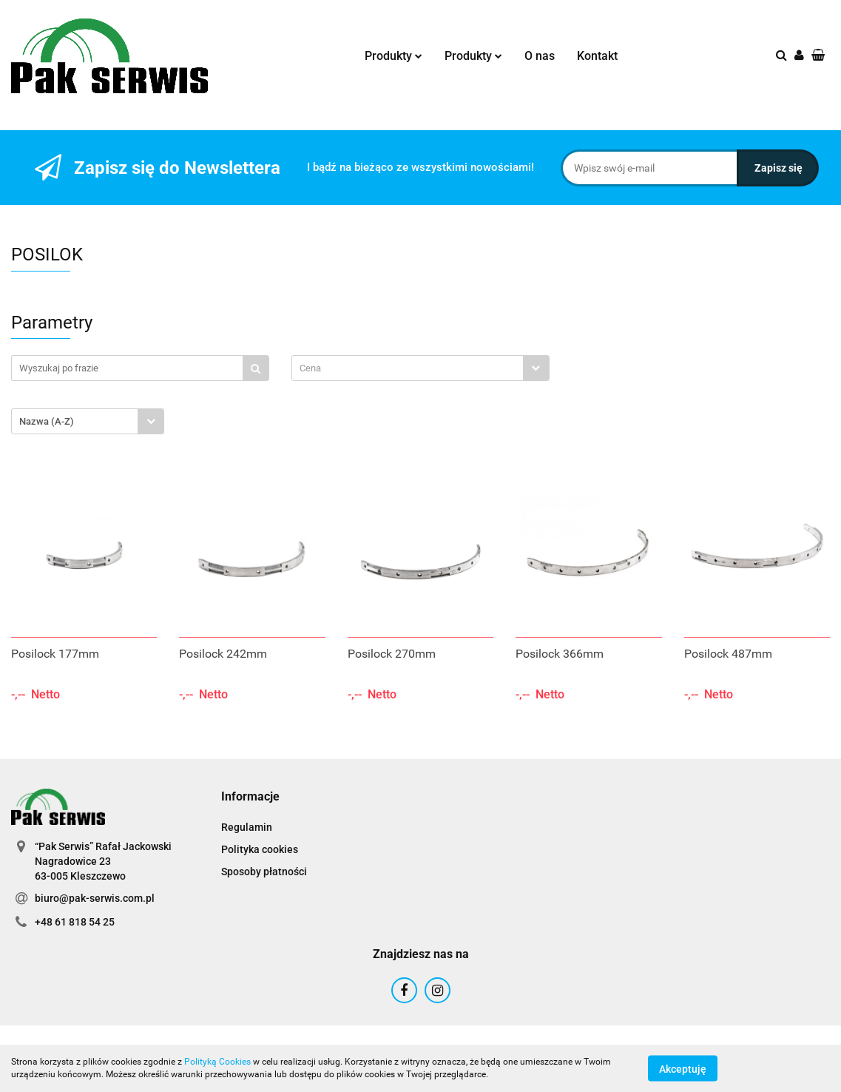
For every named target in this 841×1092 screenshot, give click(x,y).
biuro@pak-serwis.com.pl (95, 898)
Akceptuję (682, 1068)
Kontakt (597, 56)
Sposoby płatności (264, 871)
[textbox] (408, 368)
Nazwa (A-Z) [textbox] (46, 421)
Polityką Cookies (217, 1061)
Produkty (393, 56)
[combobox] (420, 368)
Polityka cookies (259, 849)
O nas (539, 56)
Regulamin (246, 827)
